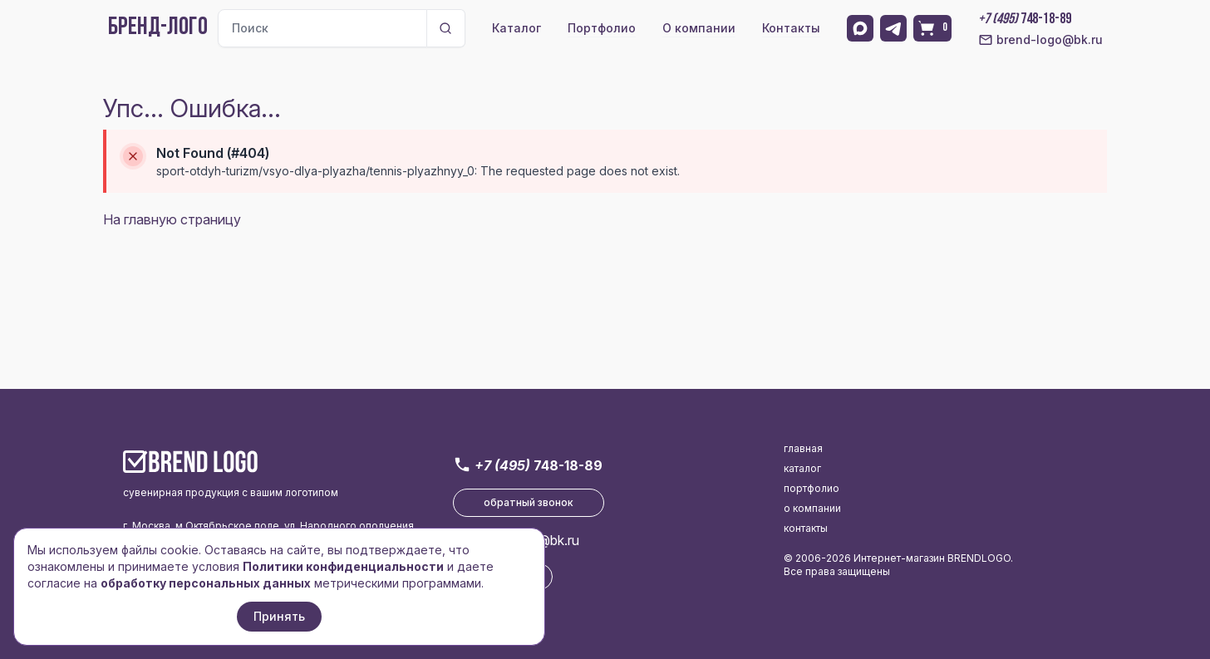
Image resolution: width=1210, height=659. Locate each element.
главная (803, 448)
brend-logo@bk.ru (1040, 39)
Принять (279, 616)
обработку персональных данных (206, 583)
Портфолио (602, 28)
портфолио (811, 488)
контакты (806, 528)
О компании (698, 28)
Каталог (516, 28)
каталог (802, 468)
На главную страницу (172, 219)
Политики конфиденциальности (343, 566)
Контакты (791, 28)
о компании (812, 508)
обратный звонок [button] (528, 502)
